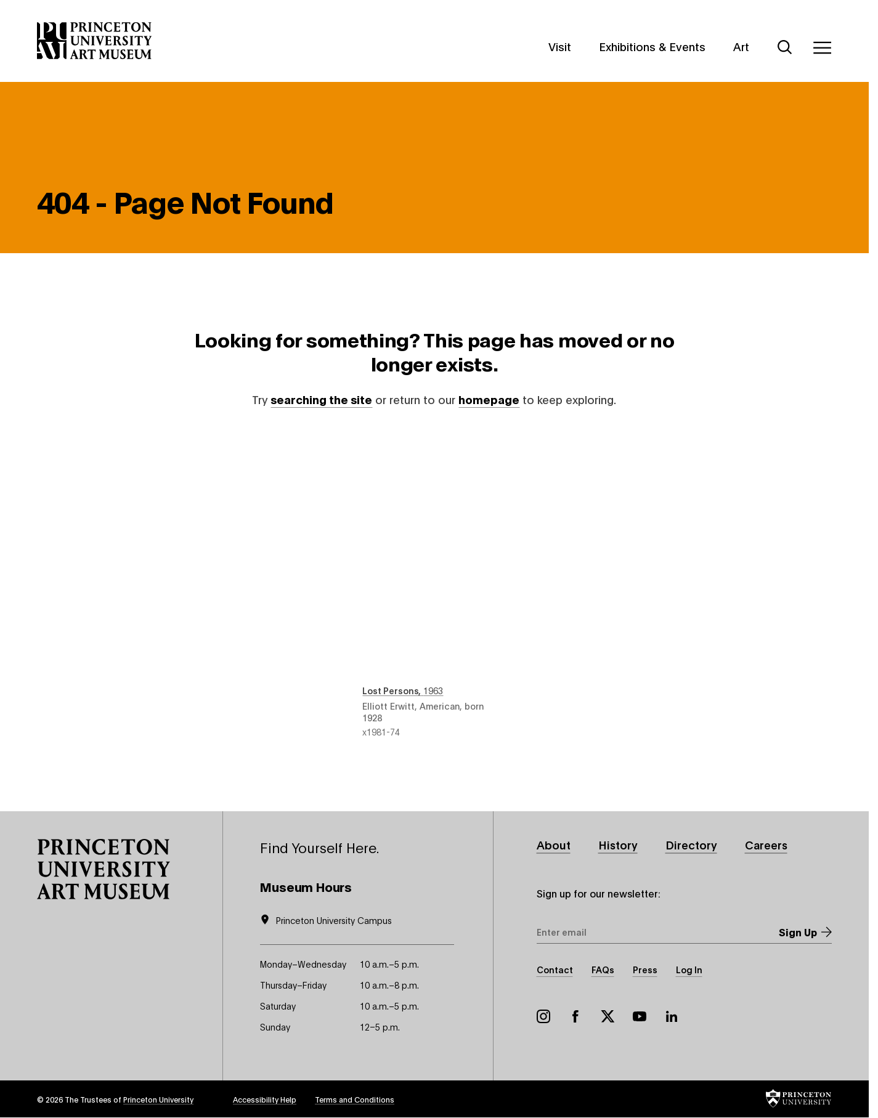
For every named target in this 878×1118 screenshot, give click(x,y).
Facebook (575, 1016)
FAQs (602, 969)
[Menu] (821, 47)
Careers (766, 844)
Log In (689, 969)
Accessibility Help (264, 1099)
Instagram (543, 1016)
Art (741, 46)
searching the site (321, 399)
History (618, 844)
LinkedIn (671, 1016)
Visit (559, 46)
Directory (691, 844)
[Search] (785, 47)
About (554, 844)
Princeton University (158, 1099)
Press (645, 969)
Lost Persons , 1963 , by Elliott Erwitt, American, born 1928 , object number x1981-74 (434, 584)
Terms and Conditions (354, 1099)
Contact (555, 969)
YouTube (639, 1016)
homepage (488, 399)
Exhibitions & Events (652, 46)
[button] (103, 869)
